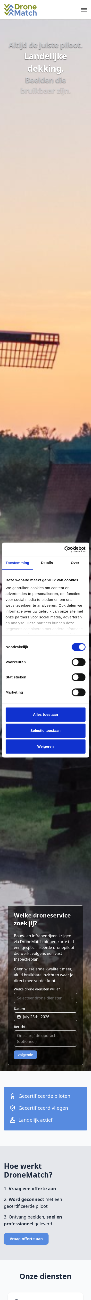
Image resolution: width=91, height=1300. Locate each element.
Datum (19, 1008)
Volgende (25, 1054)
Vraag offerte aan (26, 1238)
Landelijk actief (31, 1120)
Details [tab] (47, 563)
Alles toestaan (45, 714)
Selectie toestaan (45, 730)
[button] (45, 1016)
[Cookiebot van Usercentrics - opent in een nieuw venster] (64, 549)
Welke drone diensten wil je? (37, 989)
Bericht (19, 1026)
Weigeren (45, 746)
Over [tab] (75, 563)
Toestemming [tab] (17, 563)
